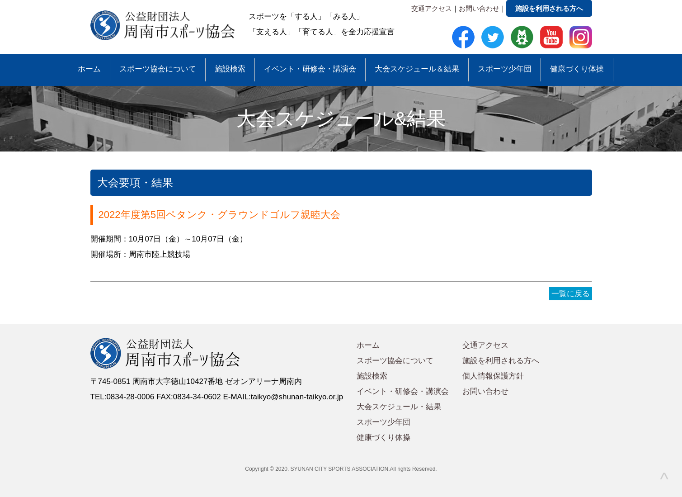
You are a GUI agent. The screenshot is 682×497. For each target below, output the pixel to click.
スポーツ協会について (157, 69)
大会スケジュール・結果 (399, 406)
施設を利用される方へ (549, 8)
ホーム (89, 69)
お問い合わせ (479, 8)
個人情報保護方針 (493, 376)
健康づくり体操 (577, 69)
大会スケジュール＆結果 (417, 69)
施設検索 (230, 69)
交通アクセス (431, 8)
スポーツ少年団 (504, 69)
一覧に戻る (570, 293)
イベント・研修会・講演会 (310, 69)
